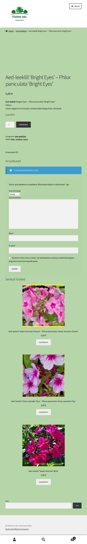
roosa (25, 139)
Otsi (7, 501)
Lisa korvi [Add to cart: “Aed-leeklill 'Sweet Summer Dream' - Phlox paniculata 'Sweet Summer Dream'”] (43, 342)
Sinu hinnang (14, 190)
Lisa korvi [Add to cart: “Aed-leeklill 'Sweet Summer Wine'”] (43, 482)
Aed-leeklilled (21, 31)
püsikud (19, 139)
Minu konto (14, 539)
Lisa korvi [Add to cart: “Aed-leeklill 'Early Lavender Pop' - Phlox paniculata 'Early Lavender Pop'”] (43, 412)
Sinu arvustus (15, 197)
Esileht (11, 31)
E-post (12, 245)
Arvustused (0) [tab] (11, 152)
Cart (67, 537)
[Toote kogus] (9, 125)
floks (13, 139)
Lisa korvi (23, 124)
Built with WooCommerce (17, 529)
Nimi (11, 233)
